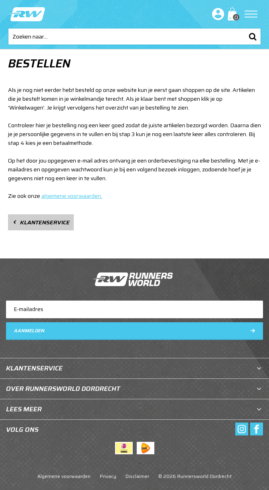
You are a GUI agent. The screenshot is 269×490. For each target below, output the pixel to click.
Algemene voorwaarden (64, 476)
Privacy (108, 476)
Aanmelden (29, 330)
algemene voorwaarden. (71, 195)
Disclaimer (137, 476)
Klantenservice (45, 222)
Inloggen (216, 14)
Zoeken (253, 36)
